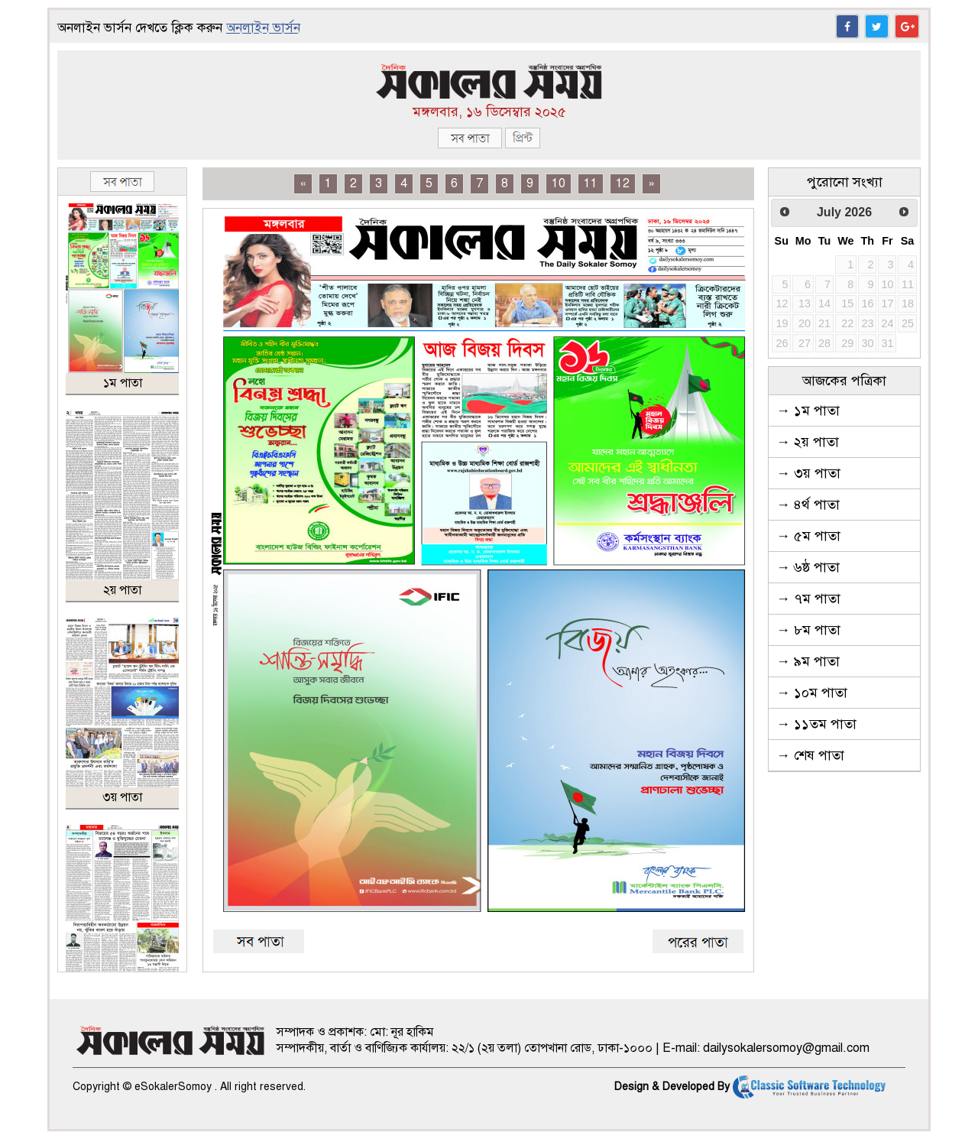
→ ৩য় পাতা (808, 473)
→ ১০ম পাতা (811, 692)
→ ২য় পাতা (807, 441)
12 (623, 183)
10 (558, 183)
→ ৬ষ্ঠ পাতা (808, 567)
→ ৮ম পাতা (808, 629)
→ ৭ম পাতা (808, 598)
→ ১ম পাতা (808, 410)
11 (590, 183)
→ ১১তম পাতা (816, 724)
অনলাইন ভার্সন (263, 28)
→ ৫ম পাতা (808, 535)
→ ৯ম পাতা (808, 661)
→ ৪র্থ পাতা (808, 504)
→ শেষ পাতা (810, 755)
